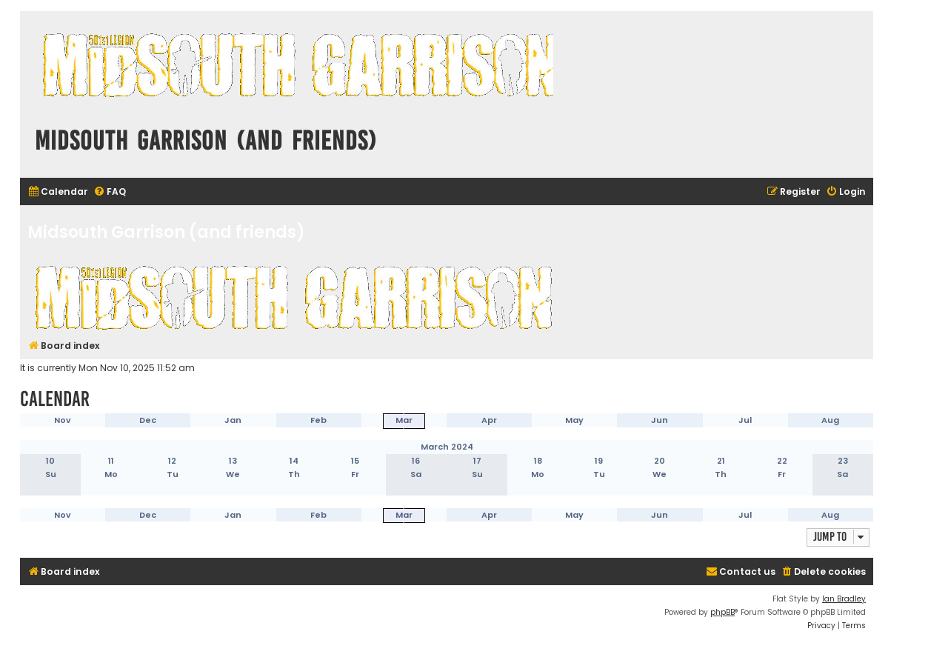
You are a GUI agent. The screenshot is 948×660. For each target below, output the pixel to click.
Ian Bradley (844, 598)
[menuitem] (57, 192)
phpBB (722, 612)
